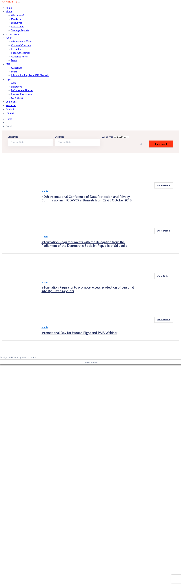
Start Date (13, 137)
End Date (59, 137)
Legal (8, 79)
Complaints (12, 101)
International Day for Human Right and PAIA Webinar (79, 333)
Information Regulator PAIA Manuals (30, 75)
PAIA (8, 64)
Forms (14, 60)
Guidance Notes (19, 56)
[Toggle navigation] (19, 2)
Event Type (108, 137)
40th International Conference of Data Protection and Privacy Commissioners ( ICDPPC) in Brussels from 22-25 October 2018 (86, 198)
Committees (17, 26)
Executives (16, 22)
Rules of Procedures (21, 94)
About (9, 11)
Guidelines (16, 67)
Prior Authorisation (20, 52)
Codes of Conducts (21, 45)
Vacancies (11, 105)
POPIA (9, 37)
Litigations (16, 86)
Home (9, 7)
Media (44, 191)
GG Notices (17, 98)
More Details (163, 185)
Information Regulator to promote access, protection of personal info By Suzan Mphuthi (87, 289)
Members (16, 19)
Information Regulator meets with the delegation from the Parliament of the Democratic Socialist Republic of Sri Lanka (84, 244)
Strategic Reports (20, 30)
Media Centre (12, 34)
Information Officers (22, 41)
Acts (13, 83)
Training (10, 113)
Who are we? (17, 15)
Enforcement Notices (22, 90)
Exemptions (17, 49)
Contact (10, 109)
